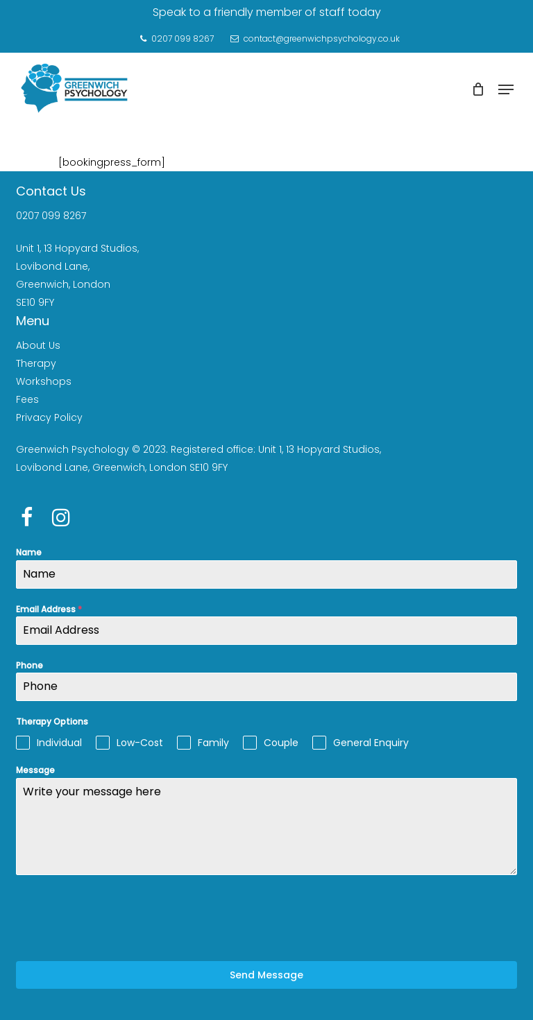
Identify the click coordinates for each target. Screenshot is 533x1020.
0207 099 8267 (51, 216)
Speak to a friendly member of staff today (267, 12)
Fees (27, 399)
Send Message (266, 975)
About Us (38, 345)
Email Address (49, 609)
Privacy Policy (49, 417)
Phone (29, 665)
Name (29, 552)
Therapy (36, 363)
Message (35, 770)
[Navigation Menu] (506, 89)
